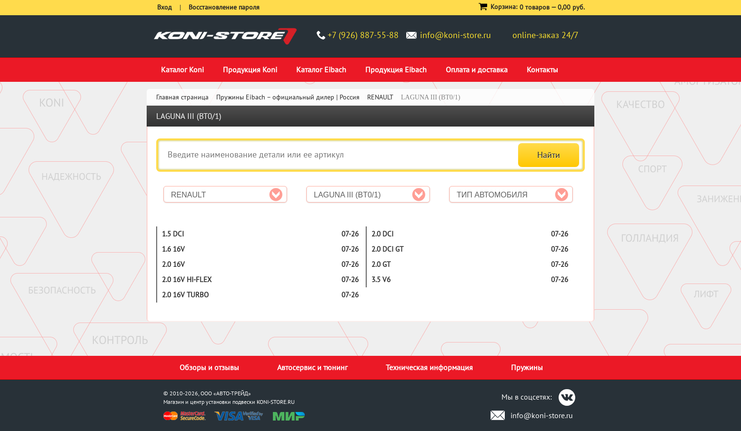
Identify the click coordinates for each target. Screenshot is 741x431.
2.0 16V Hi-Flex (186, 279)
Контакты (542, 69)
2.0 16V (173, 264)
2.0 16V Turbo (185, 294)
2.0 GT (381, 264)
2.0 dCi (382, 233)
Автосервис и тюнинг (312, 367)
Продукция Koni (250, 69)
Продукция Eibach (396, 69)
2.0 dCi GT (387, 249)
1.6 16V (173, 249)
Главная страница (182, 97)
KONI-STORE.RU (276, 401)
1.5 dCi (173, 233)
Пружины (527, 367)
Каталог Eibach (321, 69)
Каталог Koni (182, 69)
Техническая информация (429, 367)
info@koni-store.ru (455, 34)
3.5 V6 (381, 279)
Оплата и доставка (477, 69)
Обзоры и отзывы (209, 367)
